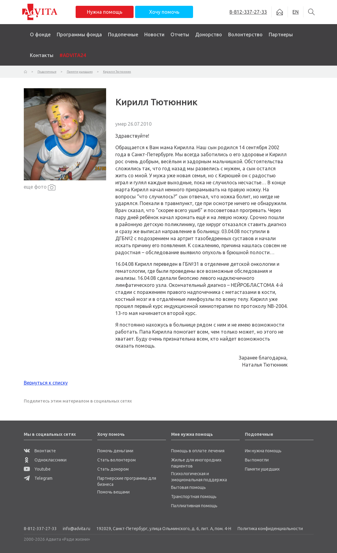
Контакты (41, 55)
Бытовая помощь (188, 487)
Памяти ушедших (262, 469)
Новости (154, 34)
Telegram (38, 478)
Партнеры (281, 34)
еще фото (40, 187)
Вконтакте (40, 450)
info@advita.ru (76, 528)
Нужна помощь (104, 12)
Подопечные (123, 34)
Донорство (208, 34)
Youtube (37, 469)
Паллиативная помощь (194, 505)
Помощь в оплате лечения (197, 450)
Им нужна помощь (263, 450)
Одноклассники (45, 459)
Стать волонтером (116, 459)
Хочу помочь (164, 12)
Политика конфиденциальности (270, 528)
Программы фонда (79, 34)
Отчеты (179, 34)
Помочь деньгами (115, 450)
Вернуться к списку (46, 382)
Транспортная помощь (194, 496)
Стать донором (113, 469)
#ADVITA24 (72, 55)
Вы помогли (257, 459)
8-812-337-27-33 (40, 528)
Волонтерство (245, 34)
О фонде (40, 34)
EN (295, 12)
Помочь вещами (113, 492)
